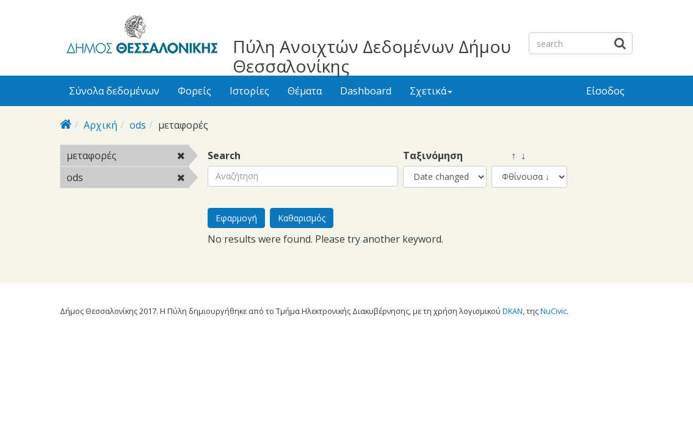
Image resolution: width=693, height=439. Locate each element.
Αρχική (100, 125)
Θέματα (305, 91)
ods (137, 125)
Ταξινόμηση (433, 155)
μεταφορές (128, 157)
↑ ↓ (509, 155)
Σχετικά (431, 91)
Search (224, 155)
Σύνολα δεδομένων (114, 91)
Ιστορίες (249, 91)
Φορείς (194, 91)
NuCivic (553, 310)
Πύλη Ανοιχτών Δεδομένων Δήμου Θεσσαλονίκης (372, 56)
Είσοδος (605, 91)
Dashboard (365, 91)
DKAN (513, 310)
